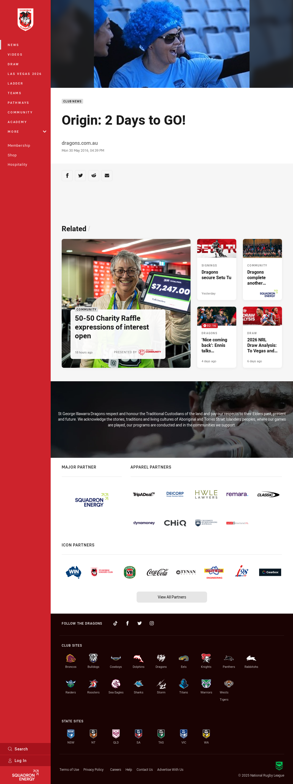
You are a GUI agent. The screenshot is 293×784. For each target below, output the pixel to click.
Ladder (15, 83)
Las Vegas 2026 (25, 74)
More (27, 131)
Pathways (18, 102)
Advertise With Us (170, 769)
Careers (115, 769)
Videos (15, 54)
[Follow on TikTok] (115, 623)
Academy (17, 122)
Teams (15, 93)
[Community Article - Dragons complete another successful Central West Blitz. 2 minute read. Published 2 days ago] (262, 269)
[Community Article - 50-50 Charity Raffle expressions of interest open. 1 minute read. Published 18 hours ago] (126, 303)
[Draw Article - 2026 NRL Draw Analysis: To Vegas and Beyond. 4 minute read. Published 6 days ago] (262, 337)
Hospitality (17, 164)
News (13, 45)
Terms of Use (69, 769)
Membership (19, 145)
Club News (72, 101)
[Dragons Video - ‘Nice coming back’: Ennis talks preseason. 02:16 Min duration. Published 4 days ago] (216, 337)
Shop (12, 155)
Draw (13, 64)
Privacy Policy (93, 769)
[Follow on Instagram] (152, 623)
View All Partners (172, 597)
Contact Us (145, 769)
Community (20, 112)
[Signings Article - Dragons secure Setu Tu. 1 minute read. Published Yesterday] (216, 269)
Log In (17, 760)
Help (129, 769)
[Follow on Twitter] (139, 623)
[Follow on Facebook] (127, 623)
